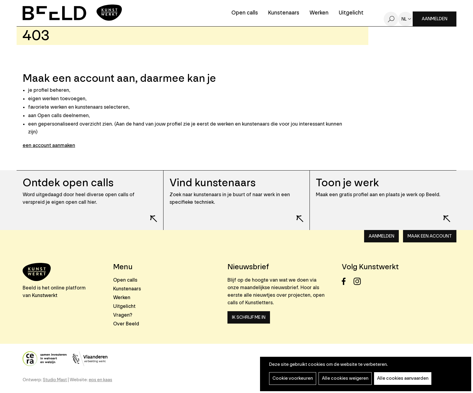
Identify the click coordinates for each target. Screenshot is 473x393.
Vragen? (122, 315)
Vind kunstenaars (213, 183)
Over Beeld (126, 324)
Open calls (244, 13)
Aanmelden (434, 19)
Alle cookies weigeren (345, 378)
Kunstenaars (283, 13)
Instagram (359, 281)
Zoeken (391, 19)
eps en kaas (100, 380)
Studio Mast (55, 380)
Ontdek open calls (68, 183)
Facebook (347, 281)
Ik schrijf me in (248, 317)
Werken (319, 13)
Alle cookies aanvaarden (402, 378)
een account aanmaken (49, 145)
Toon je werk (347, 183)
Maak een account (430, 236)
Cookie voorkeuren (292, 378)
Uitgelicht (351, 13)
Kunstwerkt (44, 295)
